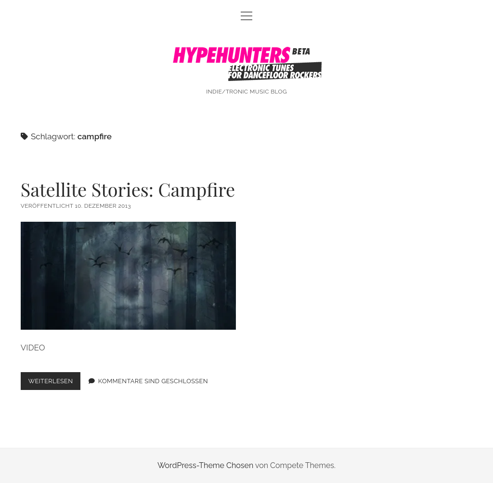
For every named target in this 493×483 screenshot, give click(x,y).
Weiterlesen (54, 383)
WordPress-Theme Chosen (205, 465)
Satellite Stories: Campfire (128, 189)
